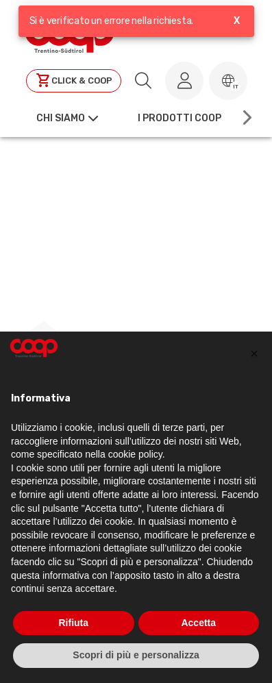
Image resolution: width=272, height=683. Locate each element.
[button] (228, 81)
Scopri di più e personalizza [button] (136, 654)
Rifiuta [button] (73, 622)
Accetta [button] (198, 622)
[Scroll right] (246, 117)
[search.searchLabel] (143, 80)
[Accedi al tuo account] (184, 81)
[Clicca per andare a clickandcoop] (73, 80)
